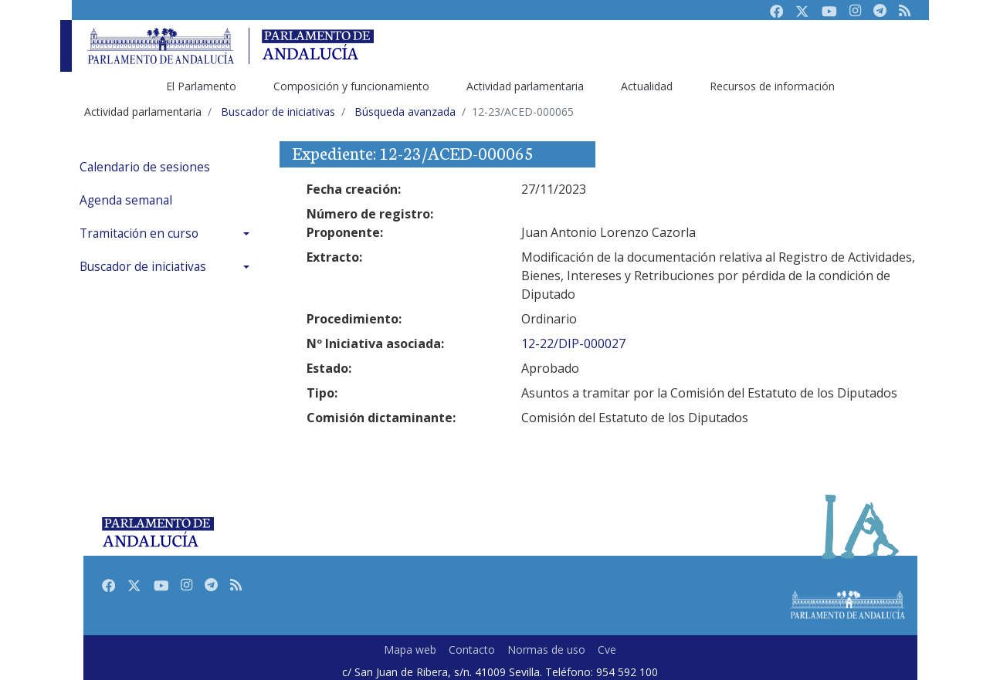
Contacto (472, 649)
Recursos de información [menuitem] (772, 86)
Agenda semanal (126, 200)
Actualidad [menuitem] (647, 86)
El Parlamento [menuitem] (201, 86)
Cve (607, 649)
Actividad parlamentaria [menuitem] (525, 86)
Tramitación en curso (139, 233)
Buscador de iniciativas (143, 267)
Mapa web (410, 649)
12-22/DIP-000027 (573, 343)
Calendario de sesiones (145, 167)
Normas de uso (546, 649)
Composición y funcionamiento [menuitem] (351, 86)
